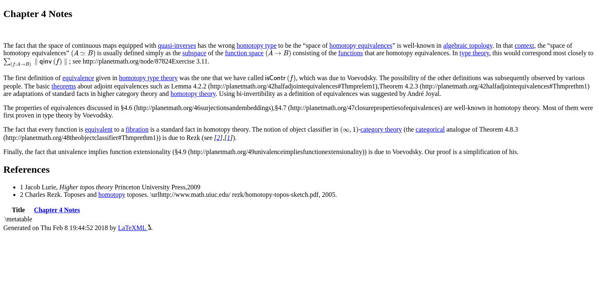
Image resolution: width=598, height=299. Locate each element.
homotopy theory (193, 93)
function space (244, 52)
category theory (381, 129)
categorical (430, 129)
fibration (137, 129)
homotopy (111, 194)
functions (350, 52)
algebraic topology (467, 45)
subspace (194, 52)
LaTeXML (135, 227)
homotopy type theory (148, 77)
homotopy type (257, 45)
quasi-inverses (177, 45)
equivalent (99, 129)
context (524, 45)
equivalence (78, 77)
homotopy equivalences (360, 45)
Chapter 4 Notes (57, 209)
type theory (474, 52)
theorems (63, 86)
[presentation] (83, 53)
